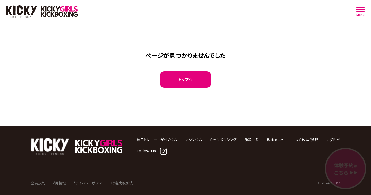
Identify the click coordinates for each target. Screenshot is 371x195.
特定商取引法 (122, 182)
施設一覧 (251, 139)
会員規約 (38, 182)
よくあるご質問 (307, 139)
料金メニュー (277, 139)
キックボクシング (223, 139)
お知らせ (333, 139)
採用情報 (59, 182)
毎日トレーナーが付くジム (157, 139)
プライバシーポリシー (88, 182)
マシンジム (193, 139)
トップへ (185, 79)
